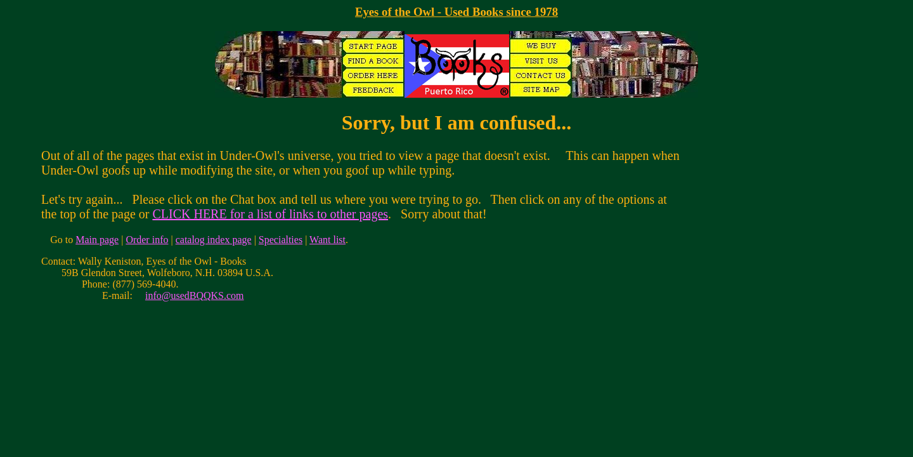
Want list (327, 239)
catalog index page (214, 239)
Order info (147, 239)
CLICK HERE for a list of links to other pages (270, 214)
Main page (97, 239)
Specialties (280, 239)
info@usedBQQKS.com (194, 295)
